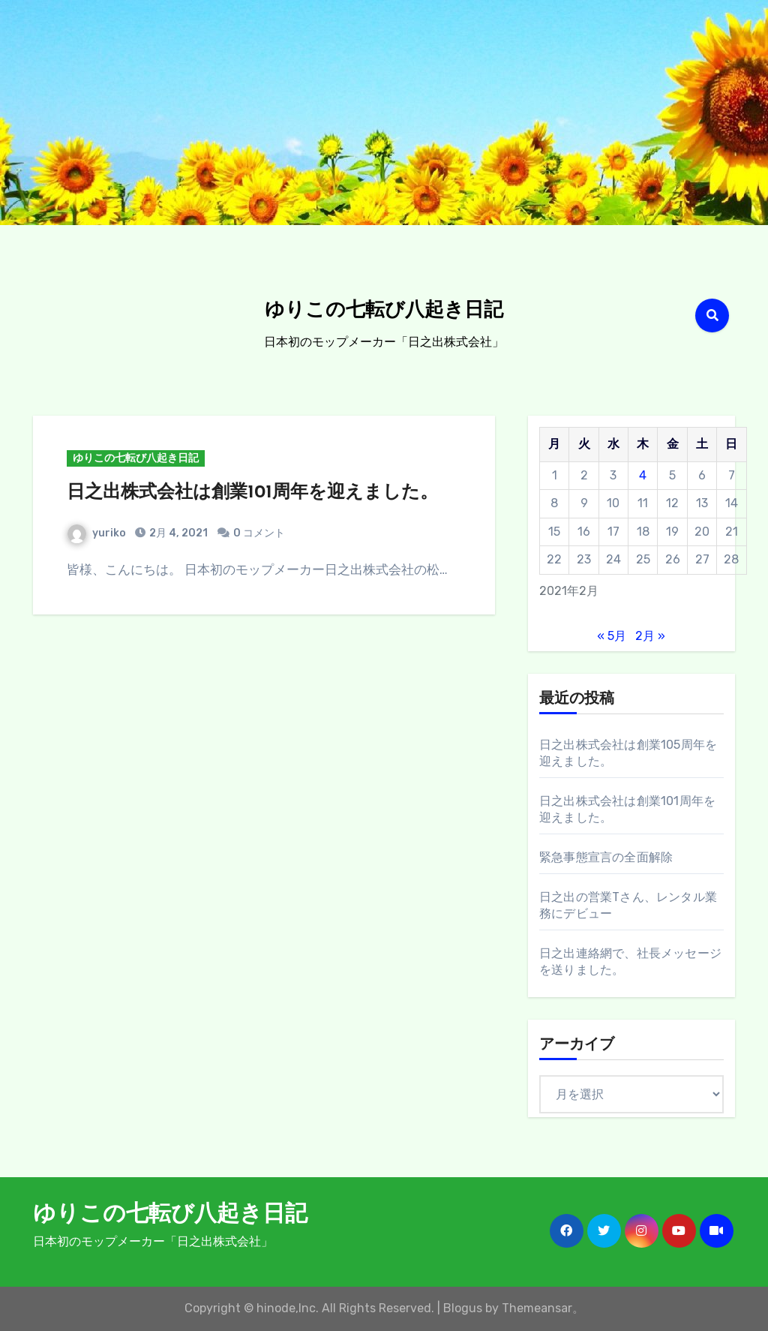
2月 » (650, 636)
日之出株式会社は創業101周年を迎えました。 (252, 493)
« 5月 (611, 636)
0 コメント (259, 533)
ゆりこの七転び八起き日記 (384, 311)
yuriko (97, 533)
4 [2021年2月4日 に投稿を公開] (642, 475)
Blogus (462, 1308)
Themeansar (537, 1308)
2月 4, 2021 (177, 533)
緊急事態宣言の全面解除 (606, 857)
